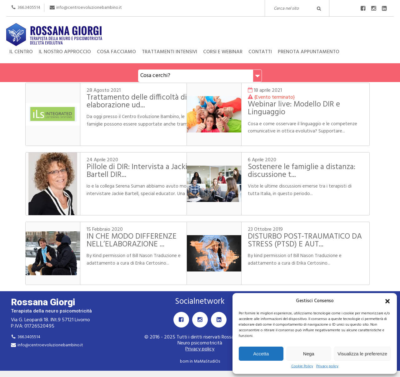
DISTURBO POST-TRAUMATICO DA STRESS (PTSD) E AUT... (308, 240)
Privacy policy (327, 366)
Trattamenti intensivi (169, 52)
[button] (387, 301)
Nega (308, 353)
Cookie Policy (302, 366)
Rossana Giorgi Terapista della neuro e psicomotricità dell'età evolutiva (200, 28)
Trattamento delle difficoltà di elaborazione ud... (132, 101)
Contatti (260, 52)
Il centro (21, 52)
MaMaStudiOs (207, 361)
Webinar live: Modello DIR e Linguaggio (303, 108)
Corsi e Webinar (222, 52)
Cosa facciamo (116, 52)
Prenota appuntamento (308, 52)
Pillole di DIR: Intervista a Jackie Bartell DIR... (134, 171)
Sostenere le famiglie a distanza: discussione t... (297, 171)
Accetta (261, 353)
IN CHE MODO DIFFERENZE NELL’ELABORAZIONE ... (127, 240)
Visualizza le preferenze (362, 353)
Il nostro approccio (65, 52)
